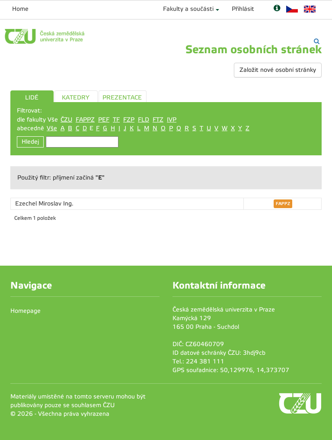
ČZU (66, 119)
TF (116, 119)
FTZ (158, 119)
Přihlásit (243, 9)
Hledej (30, 141)
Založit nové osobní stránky (277, 70)
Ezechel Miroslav (39, 203)
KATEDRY (75, 97)
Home (20, 9)
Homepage (25, 311)
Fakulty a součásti (188, 9)
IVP (171, 119)
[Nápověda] (277, 9)
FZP (128, 119)
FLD (143, 119)
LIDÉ (31, 97)
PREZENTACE (122, 97)
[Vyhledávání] (316, 41)
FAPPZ (85, 119)
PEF (103, 119)
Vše (52, 128)
